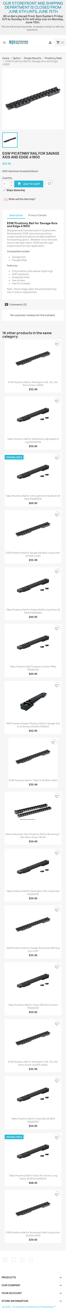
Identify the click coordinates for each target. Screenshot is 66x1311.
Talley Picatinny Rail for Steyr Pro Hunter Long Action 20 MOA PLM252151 (33, 1177)
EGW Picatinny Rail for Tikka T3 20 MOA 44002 (33, 780)
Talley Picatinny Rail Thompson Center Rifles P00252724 (33, 668)
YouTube (22, 1259)
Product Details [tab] (37, 215)
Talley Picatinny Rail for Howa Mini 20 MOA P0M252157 (33, 1120)
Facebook (5, 1259)
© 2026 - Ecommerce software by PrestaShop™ (29, 1307)
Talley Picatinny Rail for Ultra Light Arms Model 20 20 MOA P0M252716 (33, 497)
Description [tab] (16, 215)
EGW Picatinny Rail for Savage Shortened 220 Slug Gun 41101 (33, 949)
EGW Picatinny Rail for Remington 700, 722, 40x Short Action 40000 (33, 384)
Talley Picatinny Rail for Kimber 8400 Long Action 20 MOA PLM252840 (33, 611)
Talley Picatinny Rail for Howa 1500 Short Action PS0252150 (33, 1006)
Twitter (13, 1259)
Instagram (30, 1259)
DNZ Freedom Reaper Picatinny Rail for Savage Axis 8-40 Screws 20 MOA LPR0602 (33, 725)
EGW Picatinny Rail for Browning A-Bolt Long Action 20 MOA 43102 (33, 1234)
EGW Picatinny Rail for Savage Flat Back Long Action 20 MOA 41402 (33, 554)
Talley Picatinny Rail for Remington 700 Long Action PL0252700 (33, 893)
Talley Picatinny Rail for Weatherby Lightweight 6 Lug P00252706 (33, 440)
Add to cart (29, 184)
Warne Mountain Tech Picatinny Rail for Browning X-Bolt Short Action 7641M (33, 836)
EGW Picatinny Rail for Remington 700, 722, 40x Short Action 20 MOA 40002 (33, 1063)
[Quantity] (6, 184)
